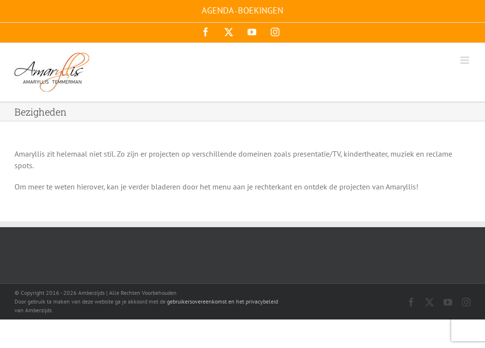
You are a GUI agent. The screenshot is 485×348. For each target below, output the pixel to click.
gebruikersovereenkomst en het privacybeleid (222, 301)
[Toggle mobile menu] (465, 60)
